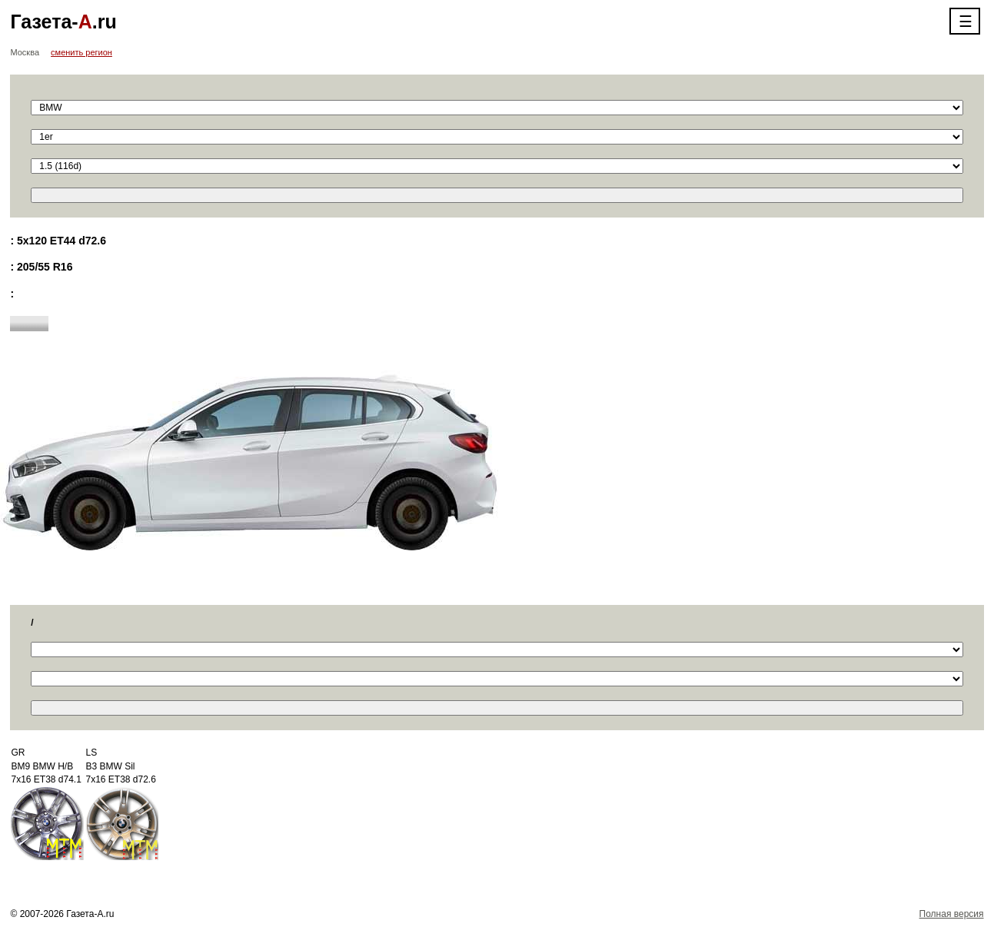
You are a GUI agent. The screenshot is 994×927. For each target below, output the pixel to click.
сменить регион (81, 52)
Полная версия (951, 914)
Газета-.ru (63, 21)
